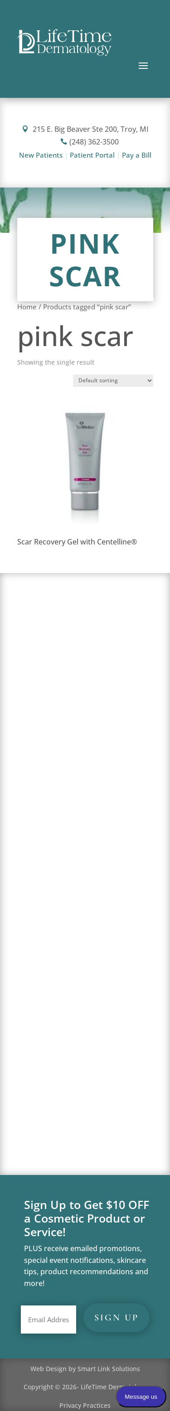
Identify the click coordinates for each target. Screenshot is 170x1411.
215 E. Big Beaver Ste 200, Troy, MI (85, 129)
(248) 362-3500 (89, 142)
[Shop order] (113, 381)
